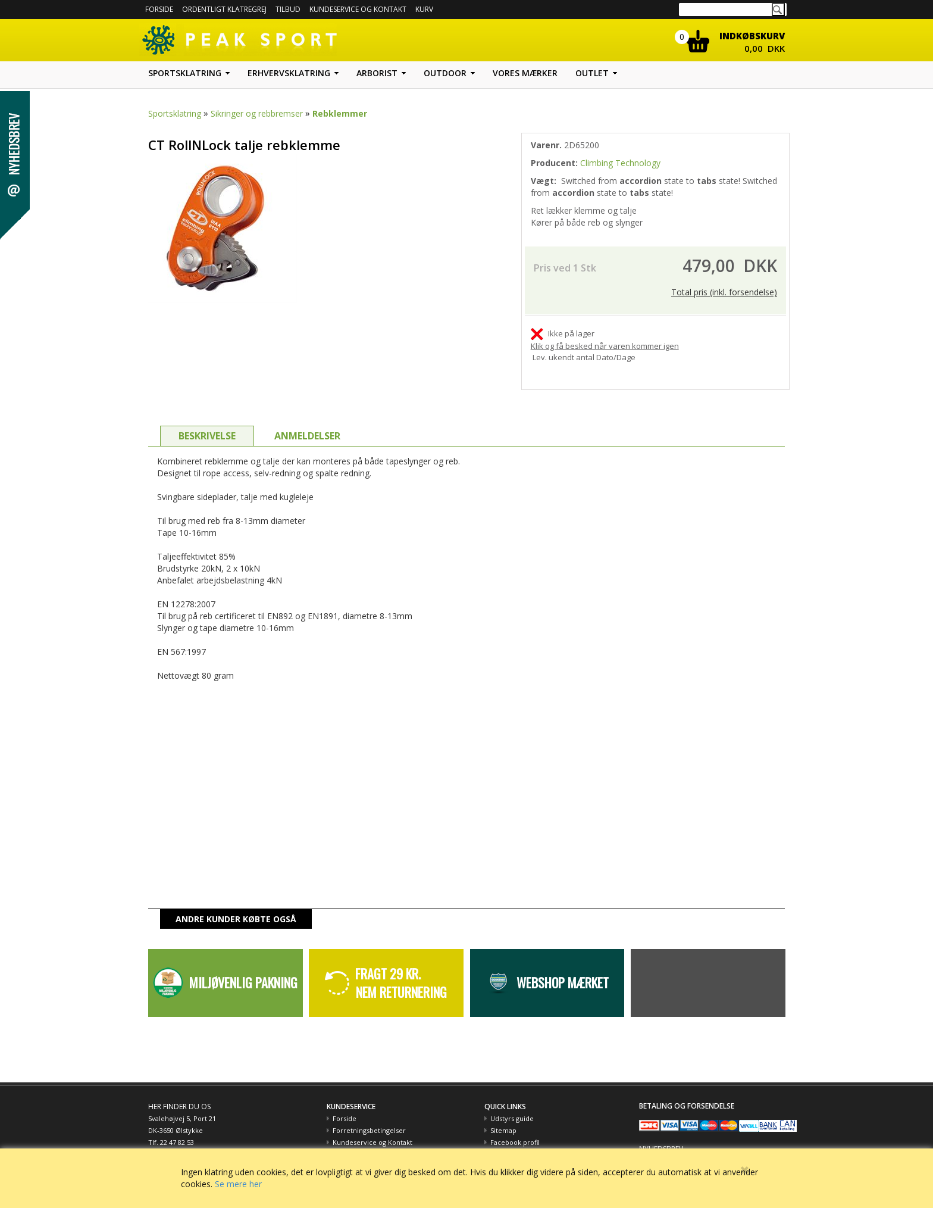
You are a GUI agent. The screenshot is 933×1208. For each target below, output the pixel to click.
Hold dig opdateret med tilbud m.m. (696, 1146)
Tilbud (287, 9)
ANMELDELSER (307, 423)
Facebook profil (515, 1130)
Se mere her (238, 1184)
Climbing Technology (620, 162)
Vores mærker (525, 73)
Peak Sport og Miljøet (524, 1142)
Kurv (424, 9)
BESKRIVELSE (207, 423)
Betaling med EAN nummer (376, 1142)
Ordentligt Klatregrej (224, 9)
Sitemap (503, 1118)
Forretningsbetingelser (369, 1118)
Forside (159, 9)
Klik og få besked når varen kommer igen (605, 334)
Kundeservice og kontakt (357, 9)
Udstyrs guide (512, 1106)
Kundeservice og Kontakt (372, 1130)
